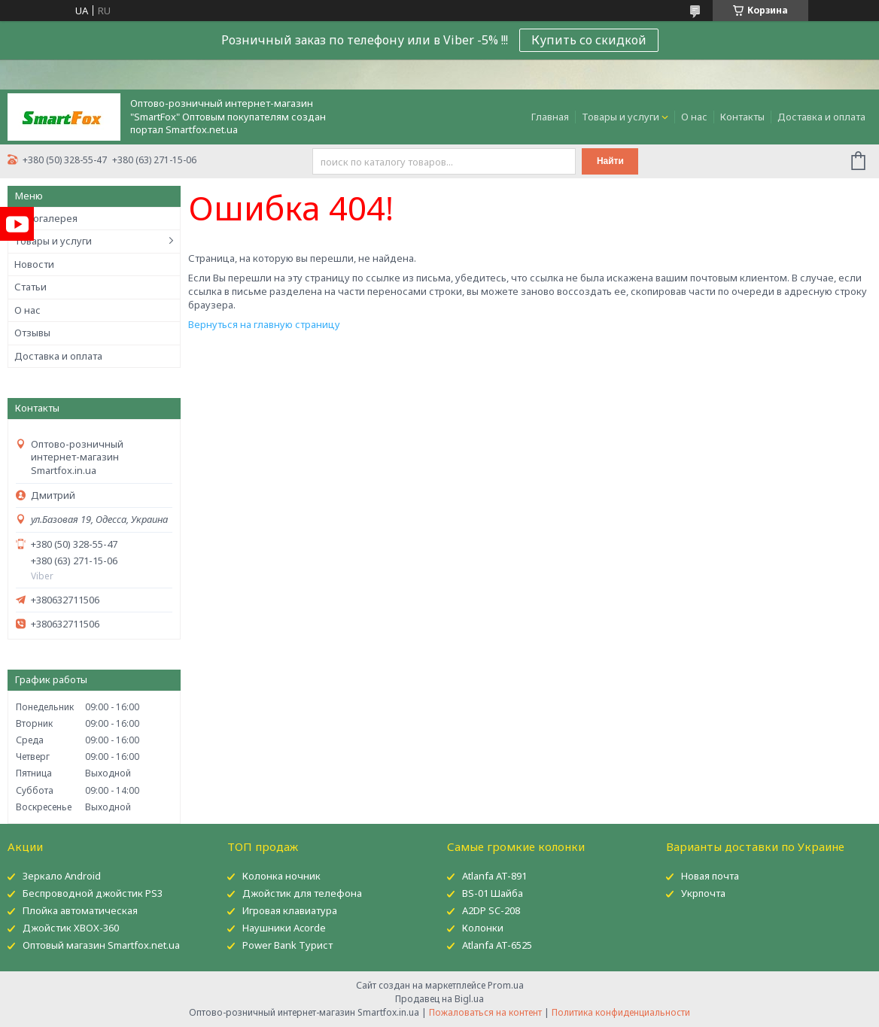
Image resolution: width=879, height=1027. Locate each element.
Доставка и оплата (821, 116)
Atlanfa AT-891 (494, 876)
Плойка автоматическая (80, 910)
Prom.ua (506, 985)
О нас (694, 116)
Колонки (482, 927)
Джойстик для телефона (302, 893)
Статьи (30, 286)
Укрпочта (703, 893)
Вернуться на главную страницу (264, 324)
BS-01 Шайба (492, 893)
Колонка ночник (281, 876)
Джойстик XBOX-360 (71, 927)
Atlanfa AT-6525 (497, 945)
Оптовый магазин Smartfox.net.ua (101, 945)
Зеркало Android (62, 876)
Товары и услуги (620, 116)
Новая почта (710, 876)
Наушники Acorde (284, 927)
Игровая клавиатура (289, 910)
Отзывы (32, 332)
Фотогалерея (46, 218)
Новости (34, 264)
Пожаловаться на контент (485, 1012)
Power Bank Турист (287, 945)
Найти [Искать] (610, 161)
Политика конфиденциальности (621, 1012)
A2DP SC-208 (491, 910)
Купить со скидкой (588, 40)
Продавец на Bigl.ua (439, 998)
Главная (550, 116)
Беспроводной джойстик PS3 (93, 893)
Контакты (742, 116)
